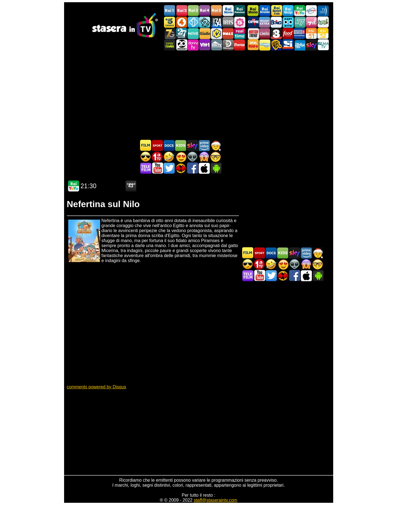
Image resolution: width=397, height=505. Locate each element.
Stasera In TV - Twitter (169, 168)
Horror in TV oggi (204, 156)
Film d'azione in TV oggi (145, 156)
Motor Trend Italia (253, 33)
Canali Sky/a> (311, 45)
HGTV (216, 45)
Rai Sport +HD (276, 10)
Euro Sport (311, 10)
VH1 (205, 45)
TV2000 (323, 10)
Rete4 (181, 22)
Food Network (288, 33)
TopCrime (253, 22)
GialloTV (205, 33)
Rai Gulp (288, 10)
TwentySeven (181, 33)
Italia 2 (205, 22)
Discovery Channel (228, 45)
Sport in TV (157, 145)
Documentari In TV (169, 145)
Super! (323, 22)
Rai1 (170, 10)
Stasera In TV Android (215, 168)
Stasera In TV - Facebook (192, 168)
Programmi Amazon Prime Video (204, 145)
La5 (240, 22)
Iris (228, 22)
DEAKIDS (253, 45)
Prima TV (157, 156)
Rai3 (193, 10)
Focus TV (240, 45)
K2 (216, 33)
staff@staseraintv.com (215, 500)
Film (145, 145)
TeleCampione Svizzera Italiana (299, 33)
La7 (299, 22)
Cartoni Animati (180, 145)
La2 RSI (323, 33)
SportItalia (288, 45)
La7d (311, 22)
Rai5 (216, 10)
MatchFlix (180, 168)
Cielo (264, 33)
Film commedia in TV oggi (169, 156)
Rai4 (205, 10)
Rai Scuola (264, 10)
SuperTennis (170, 45)
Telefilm (145, 168)
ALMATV (323, 45)
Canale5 (170, 22)
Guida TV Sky (192, 145)
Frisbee (264, 45)
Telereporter (299, 45)
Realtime (240, 33)
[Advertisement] (198, 95)
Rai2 (181, 10)
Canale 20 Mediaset (181, 45)
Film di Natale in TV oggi (215, 145)
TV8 (276, 33)
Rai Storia (253, 10)
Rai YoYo (299, 10)
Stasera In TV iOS (204, 168)
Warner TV (276, 45)
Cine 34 (216, 22)
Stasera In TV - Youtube (157, 168)
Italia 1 (193, 22)
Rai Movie (228, 10)
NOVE (193, 33)
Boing (276, 22)
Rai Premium (240, 10)
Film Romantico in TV (180, 156)
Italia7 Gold (170, 33)
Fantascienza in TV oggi (192, 156)
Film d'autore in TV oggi (215, 156)
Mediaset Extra (264, 22)
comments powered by (96, 387)
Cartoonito (288, 22)
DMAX (228, 33)
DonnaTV (193, 45)
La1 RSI (311, 33)
